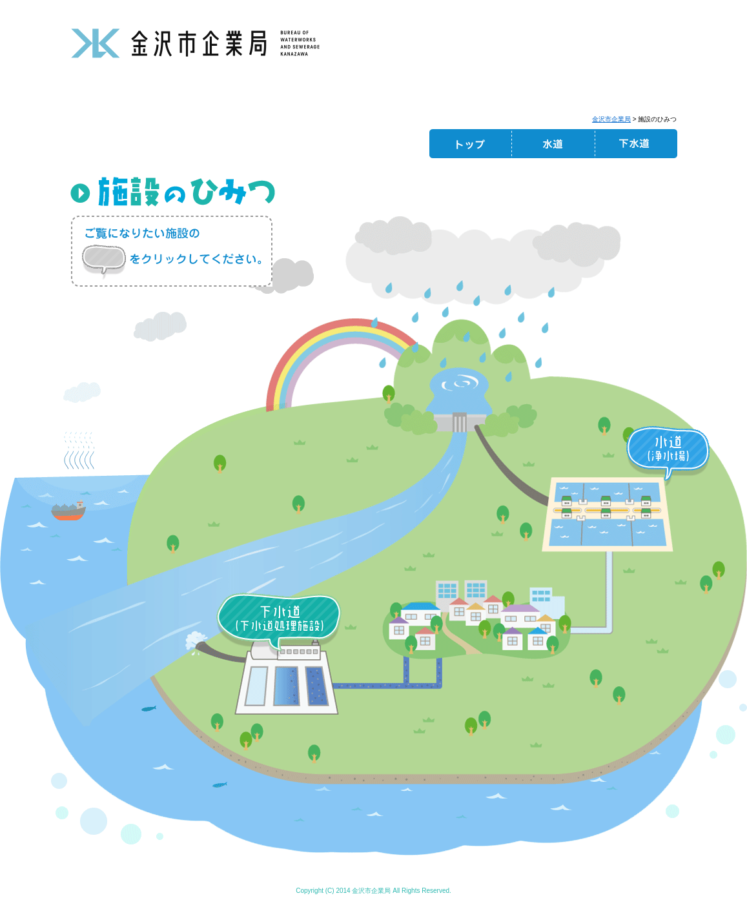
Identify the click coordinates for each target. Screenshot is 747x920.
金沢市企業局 (611, 119)
